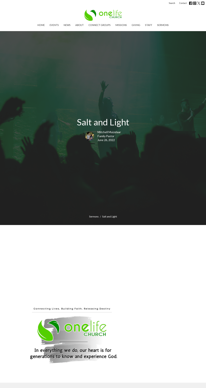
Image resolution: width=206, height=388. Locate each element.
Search (172, 3)
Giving (136, 25)
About (79, 25)
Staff (148, 25)
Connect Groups (100, 25)
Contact (183, 3)
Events (54, 25)
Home (41, 25)
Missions (121, 25)
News (67, 25)
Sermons (163, 25)
